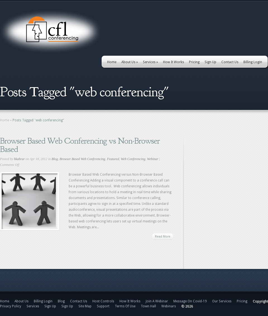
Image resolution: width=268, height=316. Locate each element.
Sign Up (210, 62)
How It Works (173, 62)
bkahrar (19, 159)
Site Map (85, 306)
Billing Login (252, 62)
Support (103, 306)
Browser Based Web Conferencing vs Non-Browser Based (80, 145)
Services (150, 62)
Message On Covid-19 (190, 301)
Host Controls (103, 301)
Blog (55, 159)
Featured (113, 159)
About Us (129, 62)
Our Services (221, 301)
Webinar (152, 159)
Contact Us (229, 62)
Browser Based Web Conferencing (82, 159)
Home (111, 62)
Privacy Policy (10, 306)
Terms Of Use (125, 306)
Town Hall (148, 306)
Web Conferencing (133, 159)
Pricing (194, 62)
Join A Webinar (157, 301)
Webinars (168, 306)
